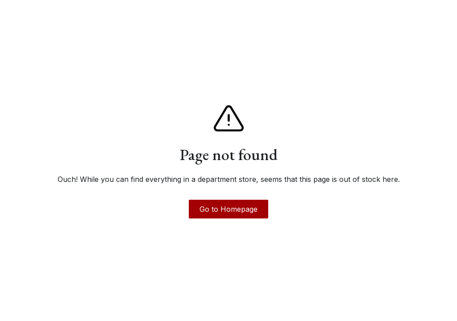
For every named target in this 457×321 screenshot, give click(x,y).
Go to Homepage (228, 209)
